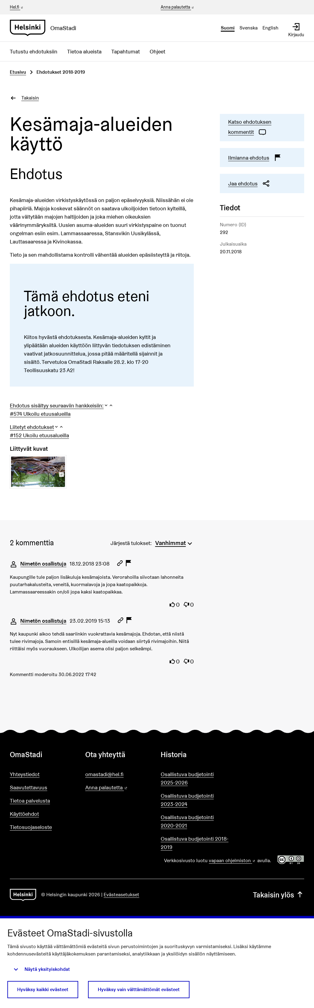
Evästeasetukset (121, 894)
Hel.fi (17, 7)
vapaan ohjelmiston (232, 860)
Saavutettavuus (28, 787)
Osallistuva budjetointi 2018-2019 (194, 842)
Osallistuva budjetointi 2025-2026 (187, 778)
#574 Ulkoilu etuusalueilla (40, 413)
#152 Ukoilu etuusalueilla (39, 435)
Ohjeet (157, 51)
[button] (61, 405)
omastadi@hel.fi (104, 774)
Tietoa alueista (84, 51)
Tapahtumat (125, 51)
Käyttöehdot (24, 813)
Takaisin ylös (278, 895)
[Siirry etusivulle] (45, 28)
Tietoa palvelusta (30, 800)
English (270, 28)
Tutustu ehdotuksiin (33, 51)
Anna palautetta (178, 7)
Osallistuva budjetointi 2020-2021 (187, 821)
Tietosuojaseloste (31, 827)
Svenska (248, 28)
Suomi (228, 28)
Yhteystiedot (25, 774)
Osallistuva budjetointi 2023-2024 (187, 800)
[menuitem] (174, 542)
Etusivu (18, 72)
